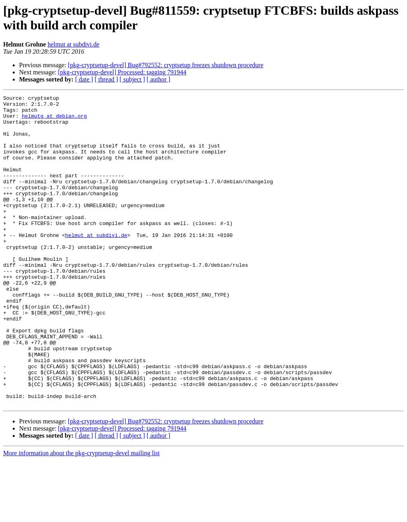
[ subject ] (132, 79)
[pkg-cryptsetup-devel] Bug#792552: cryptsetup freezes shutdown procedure (166, 65)
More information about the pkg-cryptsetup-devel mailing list (81, 515)
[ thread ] (106, 79)
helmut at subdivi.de (73, 44)
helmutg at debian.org (54, 120)
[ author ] (159, 79)
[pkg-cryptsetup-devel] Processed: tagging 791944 (122, 72)
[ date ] (84, 79)
